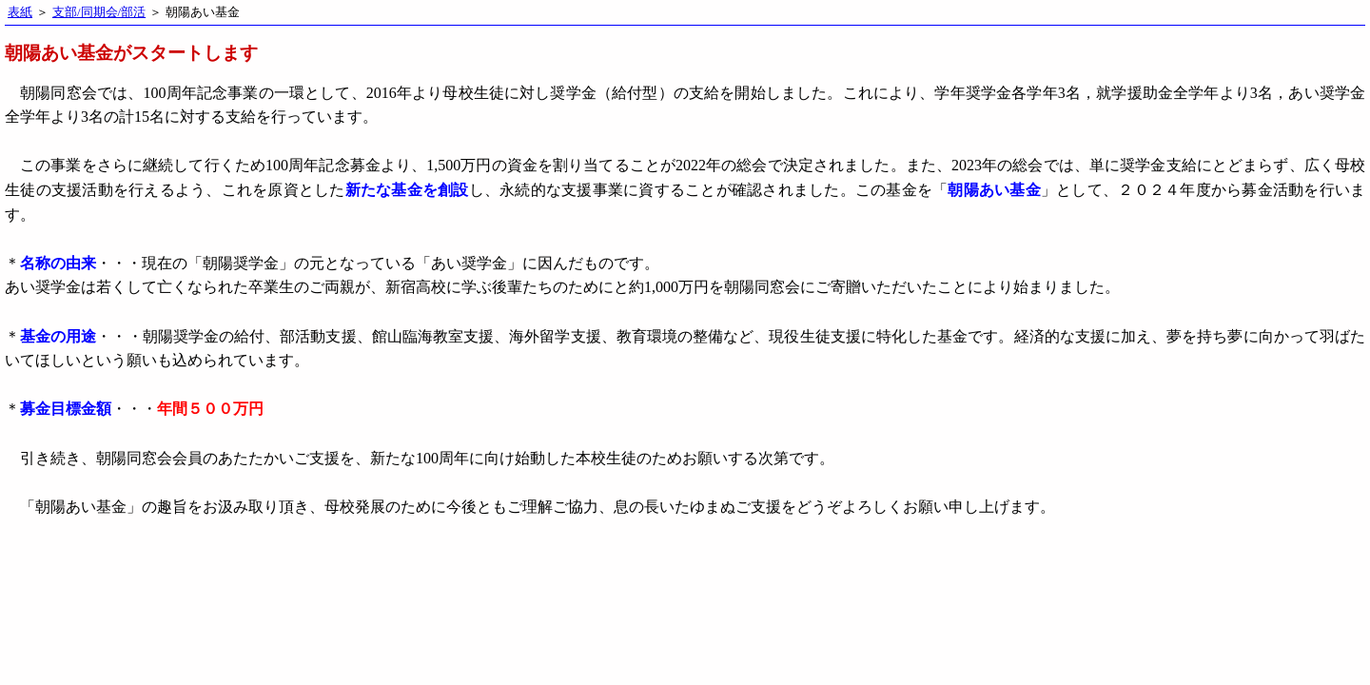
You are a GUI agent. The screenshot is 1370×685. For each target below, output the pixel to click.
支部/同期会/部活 (99, 12)
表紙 (20, 12)
